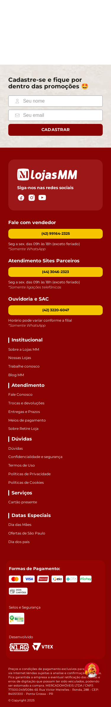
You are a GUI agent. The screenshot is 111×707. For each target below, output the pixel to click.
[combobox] (30, 32)
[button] (55, 272)
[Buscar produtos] (27, 32)
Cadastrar (55, 130)
